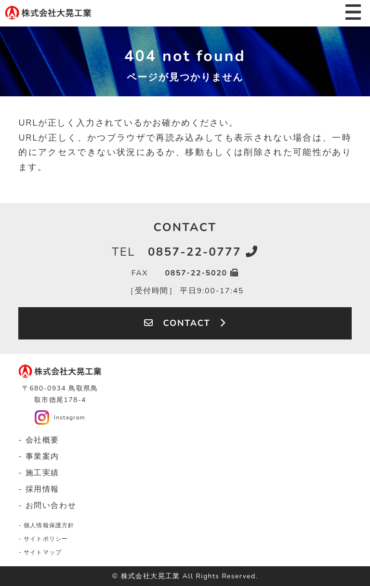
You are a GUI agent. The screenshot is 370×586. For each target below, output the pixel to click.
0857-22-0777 (185, 252)
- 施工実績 (38, 473)
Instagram (69, 417)
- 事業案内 (38, 456)
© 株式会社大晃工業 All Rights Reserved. (185, 576)
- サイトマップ (40, 552)
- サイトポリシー (43, 539)
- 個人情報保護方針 (46, 525)
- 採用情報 (38, 489)
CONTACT (185, 323)
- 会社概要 (38, 440)
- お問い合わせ (47, 505)
